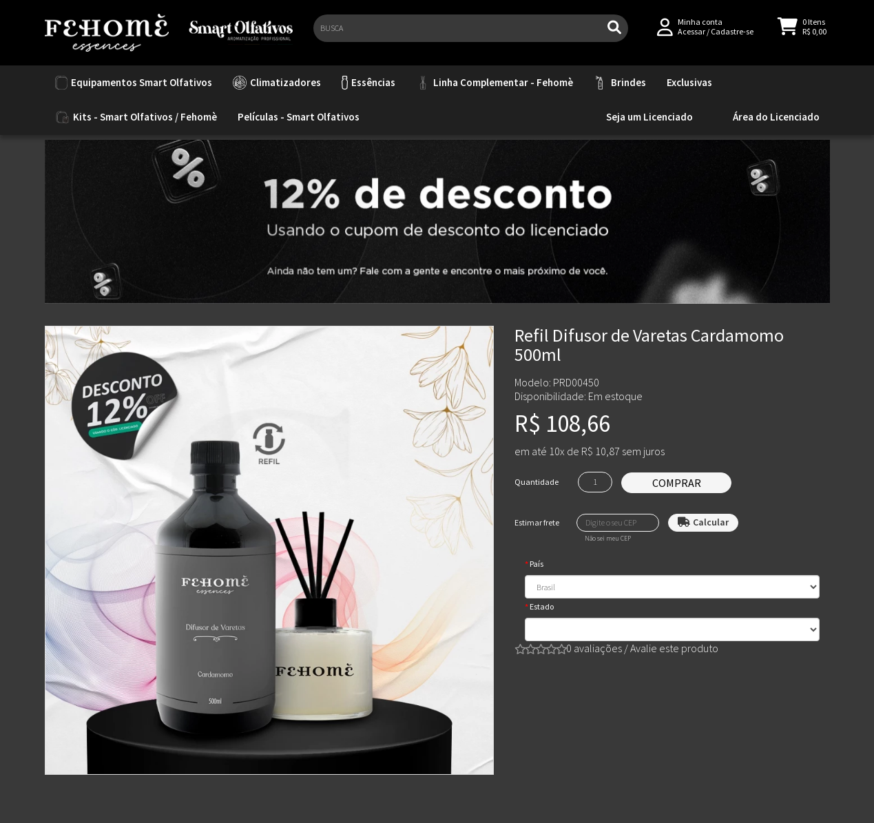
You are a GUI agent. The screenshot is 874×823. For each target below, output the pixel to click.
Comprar (676, 483)
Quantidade (536, 482)
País (536, 564)
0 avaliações (594, 648)
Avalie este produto (674, 648)
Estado (542, 606)
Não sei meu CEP (608, 538)
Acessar (691, 35)
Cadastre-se (732, 35)
